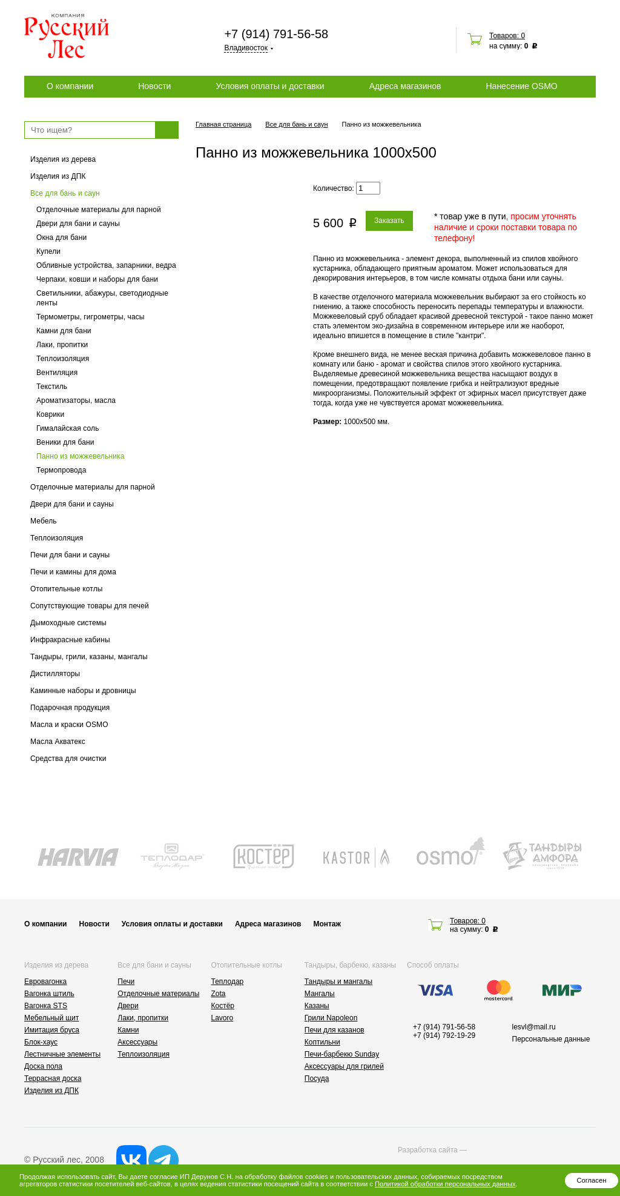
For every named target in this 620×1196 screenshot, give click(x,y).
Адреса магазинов (405, 86)
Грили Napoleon (331, 1018)
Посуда (317, 1078)
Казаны (317, 1006)
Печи (125, 981)
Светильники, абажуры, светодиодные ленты (102, 298)
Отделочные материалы (158, 993)
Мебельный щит (51, 1018)
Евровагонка (45, 981)
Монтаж (327, 924)
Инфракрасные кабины (70, 640)
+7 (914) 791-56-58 (276, 34)
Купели (48, 251)
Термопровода (61, 470)
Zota (218, 993)
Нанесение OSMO (521, 86)
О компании (70, 86)
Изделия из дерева (63, 159)
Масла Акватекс (57, 741)
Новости (154, 86)
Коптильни (322, 1042)
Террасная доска (52, 1078)
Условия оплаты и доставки (270, 86)
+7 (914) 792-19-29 (444, 1035)
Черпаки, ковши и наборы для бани (97, 279)
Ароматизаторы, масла (76, 400)
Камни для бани (63, 331)
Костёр (223, 1006)
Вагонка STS (45, 1006)
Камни (128, 1030)
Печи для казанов (334, 1030)
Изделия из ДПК (58, 176)
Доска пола (43, 1066)
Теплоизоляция (62, 358)
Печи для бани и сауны (70, 555)
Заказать (389, 220)
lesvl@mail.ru (534, 1027)
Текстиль (51, 386)
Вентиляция (57, 372)
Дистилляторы (55, 673)
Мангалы (320, 993)
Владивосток (246, 48)
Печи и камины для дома (73, 572)
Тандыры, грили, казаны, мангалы (89, 657)
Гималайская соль (67, 428)
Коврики (50, 414)
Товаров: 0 (507, 36)
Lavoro (222, 1018)
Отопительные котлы (66, 589)
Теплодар (227, 981)
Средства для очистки (68, 758)
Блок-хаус (41, 1042)
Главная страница (223, 124)
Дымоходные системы (68, 623)
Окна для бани (61, 237)
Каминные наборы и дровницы (83, 690)
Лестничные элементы (62, 1054)
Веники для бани (65, 442)
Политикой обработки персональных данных (445, 1184)
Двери (127, 1006)
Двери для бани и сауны (78, 223)
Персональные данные (551, 1039)
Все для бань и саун (65, 193)
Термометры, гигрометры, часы (90, 317)
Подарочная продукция (70, 707)
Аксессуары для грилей (344, 1066)
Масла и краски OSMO (69, 724)
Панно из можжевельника (80, 456)
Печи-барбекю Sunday (342, 1054)
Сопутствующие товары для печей (89, 606)
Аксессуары (137, 1042)
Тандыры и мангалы (338, 981)
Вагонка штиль (49, 993)
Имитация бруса (51, 1030)
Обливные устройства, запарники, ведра (106, 265)
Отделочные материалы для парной (98, 209)
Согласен (591, 1180)
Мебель (43, 521)
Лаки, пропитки (62, 345)
